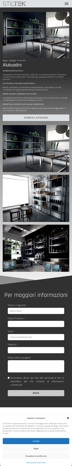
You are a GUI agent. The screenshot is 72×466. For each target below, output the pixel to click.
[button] (68, 418)
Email (10, 331)
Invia (36, 393)
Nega (36, 448)
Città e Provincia (15, 318)
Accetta (36, 441)
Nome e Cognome (17, 305)
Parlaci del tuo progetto (19, 357)
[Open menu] (66, 3)
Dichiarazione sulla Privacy (36, 462)
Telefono (12, 344)
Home (5, 60)
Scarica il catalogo (36, 117)
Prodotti (12, 60)
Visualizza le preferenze (36, 456)
